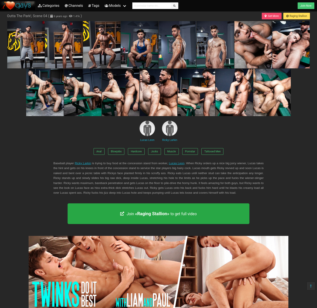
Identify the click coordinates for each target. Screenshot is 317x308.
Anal (99, 151)
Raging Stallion (296, 16)
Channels (74, 6)
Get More (272, 16)
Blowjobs (116, 151)
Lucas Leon (147, 131)
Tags (93, 6)
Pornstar (190, 151)
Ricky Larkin (169, 131)
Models (113, 6)
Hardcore (136, 151)
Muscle (171, 151)
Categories (48, 6)
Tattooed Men (212, 151)
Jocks (154, 151)
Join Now (305, 5)
